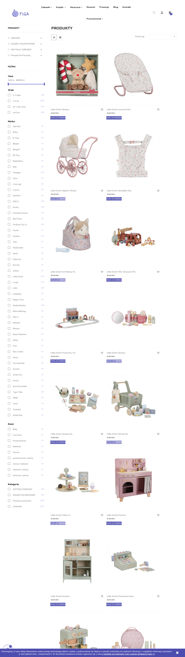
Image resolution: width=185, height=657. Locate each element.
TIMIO (15, 418)
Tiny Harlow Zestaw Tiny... (93, 472)
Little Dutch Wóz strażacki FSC (91, 154)
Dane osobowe (102, 559)
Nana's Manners (20, 355)
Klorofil (16, 286)
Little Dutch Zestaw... (61, 99)
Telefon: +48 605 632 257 (24, 559)
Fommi (16, 251)
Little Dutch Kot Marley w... (62, 154)
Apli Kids (17, 147)
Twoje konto (102, 551)
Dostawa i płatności (62, 559)
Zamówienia (100, 565)
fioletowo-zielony (21, 496)
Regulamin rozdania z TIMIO (66, 582)
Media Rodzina (19, 326)
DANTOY (17, 216)
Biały (15, 450)
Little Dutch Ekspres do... (127, 256)
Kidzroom (17, 280)
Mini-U (15, 338)
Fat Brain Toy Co (20, 245)
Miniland (16, 343)
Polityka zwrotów (61, 565)
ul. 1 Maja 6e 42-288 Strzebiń (25, 570)
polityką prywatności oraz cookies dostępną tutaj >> (129, 654)
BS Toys (16, 176)
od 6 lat (16, 133)
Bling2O (16, 170)
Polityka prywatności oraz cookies (69, 570)
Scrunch (16, 390)
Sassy (15, 378)
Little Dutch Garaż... (93, 363)
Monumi (16, 349)
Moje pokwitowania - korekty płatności (112, 570)
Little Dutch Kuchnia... (159, 206)
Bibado (16, 164)
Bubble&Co (18, 182)
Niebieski (17, 467)
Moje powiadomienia (104, 588)
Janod (15, 274)
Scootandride (19, 384)
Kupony (98, 582)
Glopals (16, 257)
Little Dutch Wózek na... (95, 206)
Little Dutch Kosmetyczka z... (156, 258)
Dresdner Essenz (20, 234)
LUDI (15, 309)
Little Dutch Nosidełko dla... (159, 101)
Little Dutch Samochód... (160, 309)
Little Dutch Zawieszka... (95, 416)
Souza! (15, 401)
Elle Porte (17, 239)
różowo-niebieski (20, 484)
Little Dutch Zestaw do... (62, 206)
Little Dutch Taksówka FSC (61, 365)
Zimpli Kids (17, 436)
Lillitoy (16, 291)
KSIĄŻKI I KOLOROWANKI (23, 64)
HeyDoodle (18, 268)
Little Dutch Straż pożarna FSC (92, 311)
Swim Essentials (20, 407)
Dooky (16, 228)
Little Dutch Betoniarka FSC (127, 311)
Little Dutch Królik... (60, 470)
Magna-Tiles (18, 320)
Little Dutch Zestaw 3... (127, 416)
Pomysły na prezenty (20, 76)
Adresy (98, 576)
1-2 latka (17, 116)
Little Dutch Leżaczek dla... (94, 101)
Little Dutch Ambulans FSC (61, 311)
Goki (15, 263)
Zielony (16, 473)
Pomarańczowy (19, 461)
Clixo (15, 199)
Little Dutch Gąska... (158, 416)
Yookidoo (17, 430)
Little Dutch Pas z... (125, 363)
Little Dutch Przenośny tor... (126, 154)
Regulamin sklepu (61, 576)
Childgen (17, 193)
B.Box (15, 153)
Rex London (18, 372)
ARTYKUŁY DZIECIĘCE (21, 70)
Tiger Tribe (18, 413)
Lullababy (17, 314)
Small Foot (17, 395)
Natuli (15, 361)
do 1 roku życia (19, 127)
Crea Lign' (17, 205)
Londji (15, 303)
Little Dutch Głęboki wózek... (125, 101)
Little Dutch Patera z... (126, 206)
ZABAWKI (15, 58)
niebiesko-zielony (20, 490)
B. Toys (16, 159)
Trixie (15, 424)
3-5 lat (16, 121)
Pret (15, 366)
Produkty (14, 49)
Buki (15, 187)
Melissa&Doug (19, 332)
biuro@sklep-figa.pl (21, 565)
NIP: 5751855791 (20, 576)
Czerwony (17, 455)
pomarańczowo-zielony (23, 479)
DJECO (16, 222)
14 (167, 496)
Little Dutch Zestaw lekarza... (60, 418)
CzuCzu (16, 211)
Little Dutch (18, 297)
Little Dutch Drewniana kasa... (94, 258)
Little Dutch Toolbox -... (159, 363)
